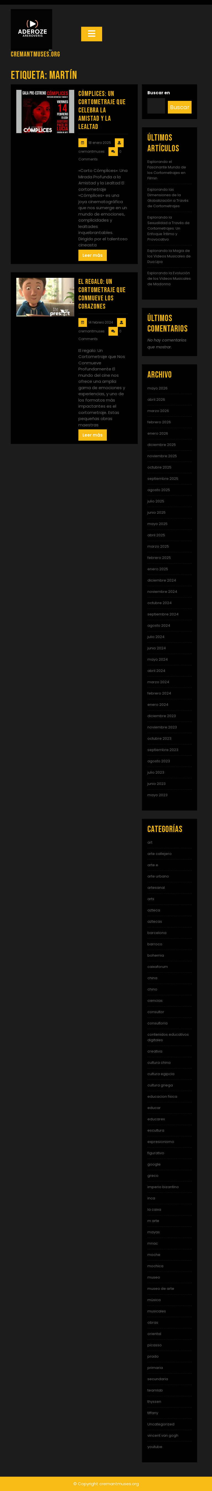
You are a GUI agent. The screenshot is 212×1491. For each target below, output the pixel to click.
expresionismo (160, 1141)
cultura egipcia (160, 1073)
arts (150, 898)
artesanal (156, 887)
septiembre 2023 (162, 749)
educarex (156, 1119)
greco (152, 1175)
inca (151, 1198)
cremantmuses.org (35, 54)
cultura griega (160, 1085)
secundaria (157, 1379)
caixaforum (157, 966)
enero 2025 (157, 569)
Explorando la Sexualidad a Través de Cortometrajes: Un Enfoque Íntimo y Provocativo (168, 228)
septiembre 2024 (163, 614)
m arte (153, 1220)
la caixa (154, 1209)
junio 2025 (156, 512)
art (149, 842)
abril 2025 (156, 535)
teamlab (155, 1390)
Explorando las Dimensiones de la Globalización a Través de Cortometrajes (168, 198)
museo (153, 1277)
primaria (155, 1367)
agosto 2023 (158, 761)
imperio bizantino (163, 1186)
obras (152, 1322)
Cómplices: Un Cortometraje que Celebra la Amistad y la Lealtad (102, 110)
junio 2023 (156, 783)
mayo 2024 (157, 659)
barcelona (156, 932)
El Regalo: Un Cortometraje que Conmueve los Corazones (102, 294)
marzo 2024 (158, 682)
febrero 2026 (159, 422)
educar (154, 1107)
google (154, 1164)
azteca (153, 910)
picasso (154, 1345)
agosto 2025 (158, 489)
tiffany (152, 1412)
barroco (154, 944)
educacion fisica (162, 1096)
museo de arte (160, 1288)
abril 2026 (156, 399)
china (152, 978)
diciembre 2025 (161, 444)
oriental (154, 1333)
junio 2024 (156, 648)
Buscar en (158, 93)
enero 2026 (157, 433)
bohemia (155, 955)
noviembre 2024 (162, 591)
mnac (152, 1243)
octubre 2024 (159, 602)
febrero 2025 (159, 557)
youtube (154, 1446)
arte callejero (159, 853)
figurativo (155, 1153)
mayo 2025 (157, 523)
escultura (155, 1130)
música (154, 1299)
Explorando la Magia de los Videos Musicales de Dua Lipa (169, 256)
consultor (155, 1011)
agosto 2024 (158, 625)
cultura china (159, 1062)
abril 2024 (156, 670)
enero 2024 (157, 704)
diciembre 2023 (161, 715)
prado (153, 1356)
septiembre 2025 (162, 478)
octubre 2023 (159, 738)
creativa (154, 1051)
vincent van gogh (162, 1435)
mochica (155, 1266)
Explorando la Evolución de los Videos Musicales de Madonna (169, 278)
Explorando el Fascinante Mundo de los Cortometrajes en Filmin (166, 170)
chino (152, 989)
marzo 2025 (158, 546)
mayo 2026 (157, 388)
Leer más (93, 255)
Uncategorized (160, 1424)
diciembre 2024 (161, 580)
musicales (156, 1311)
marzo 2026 (158, 410)
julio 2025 (155, 501)
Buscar (179, 107)
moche (153, 1254)
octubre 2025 (159, 467)
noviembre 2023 (162, 727)
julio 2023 (155, 772)
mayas (153, 1232)
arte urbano (158, 876)
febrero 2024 (159, 693)
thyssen (154, 1401)
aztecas (154, 921)
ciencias (155, 1000)
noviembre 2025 (162, 456)
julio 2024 (156, 636)
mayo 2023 (157, 795)
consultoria (157, 1023)
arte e (152, 865)
